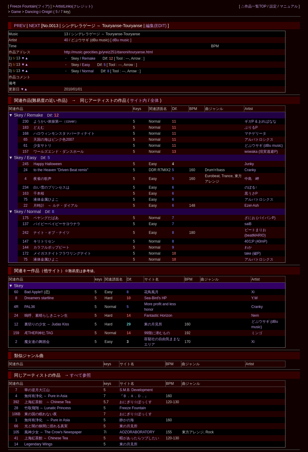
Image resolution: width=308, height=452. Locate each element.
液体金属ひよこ (46, 199)
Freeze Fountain (132, 408)
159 (16, 333)
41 (16, 438)
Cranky (250, 170)
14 (16, 444)
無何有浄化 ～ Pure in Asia (45, 396)
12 (16, 324)
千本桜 (38, 193)
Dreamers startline (39, 298)
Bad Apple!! (33, 292)
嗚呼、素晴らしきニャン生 (46, 315)
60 (16, 292)
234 (26, 187)
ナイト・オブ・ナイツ (51, 233)
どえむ (38, 127)
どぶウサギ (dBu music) (264, 145)
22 (25, 205)
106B (16, 414)
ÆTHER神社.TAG (38, 333)
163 (26, 193)
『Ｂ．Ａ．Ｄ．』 (133, 396)
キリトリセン (44, 241)
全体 (154, 100)
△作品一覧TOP (253, 6)
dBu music (121, 40)
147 (26, 241)
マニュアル (289, 6)
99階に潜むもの (157, 333)
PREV (20, 25)
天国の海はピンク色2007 (53, 139)
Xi (253, 292)
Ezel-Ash (252, 205)
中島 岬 (252, 179)
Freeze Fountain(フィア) (30, 6)
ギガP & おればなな (260, 121)
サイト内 (138, 100)
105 (16, 432)
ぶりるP (251, 127)
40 (66, 40)
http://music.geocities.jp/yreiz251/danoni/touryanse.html (108, 52)
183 (26, 127)
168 (26, 133)
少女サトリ (42, 145)
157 (26, 151)
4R (16, 307)
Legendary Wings (38, 444)
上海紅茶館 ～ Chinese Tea (47, 402)
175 (26, 218)
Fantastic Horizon (158, 315)
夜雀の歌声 (42, 179)
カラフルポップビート (51, 247)
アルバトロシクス (259, 139)
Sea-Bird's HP (155, 298)
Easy (86, 65)
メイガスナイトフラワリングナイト (62, 253)
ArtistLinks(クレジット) (73, 6)
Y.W (254, 298)
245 (26, 164)
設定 (273, 6)
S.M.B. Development (135, 390)
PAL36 (29, 307)
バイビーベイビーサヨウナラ (56, 224)
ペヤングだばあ (46, 218)
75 (25, 199)
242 (26, 233)
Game (16, 12)
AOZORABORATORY (137, 432)
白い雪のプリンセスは (51, 187)
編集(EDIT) (156, 25)
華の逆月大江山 (37, 390)
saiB (248, 224)
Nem (255, 315)
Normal (88, 71)
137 (26, 224)
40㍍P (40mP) (256, 241)
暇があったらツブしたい (139, 438)
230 (26, 121)
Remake (88, 58)
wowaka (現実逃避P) (261, 151)
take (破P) (253, 253)
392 (16, 402)
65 (25, 139)
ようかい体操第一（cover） (55, 121)
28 (16, 408)
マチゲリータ (255, 133)
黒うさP (251, 193)
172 (26, 253)
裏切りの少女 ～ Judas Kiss (46, 324)
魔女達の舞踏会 (37, 342)
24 (25, 170)
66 (16, 426)
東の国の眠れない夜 (40, 414)
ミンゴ (256, 333)
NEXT (34, 25)
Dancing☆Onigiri (39, 12)
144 (26, 247)
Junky (249, 164)
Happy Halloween (47, 164)
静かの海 (126, 420)
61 (25, 145)
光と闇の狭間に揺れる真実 (46, 426)
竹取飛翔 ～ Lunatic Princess (47, 408)
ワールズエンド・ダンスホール (58, 151)
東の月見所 (153, 324)
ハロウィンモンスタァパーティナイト (64, 133)
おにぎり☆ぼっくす (135, 402)
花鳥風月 (151, 292)
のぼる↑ (251, 187)
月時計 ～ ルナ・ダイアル (55, 205)
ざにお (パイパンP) (260, 218)
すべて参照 (80, 375)
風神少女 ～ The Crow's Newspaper (53, 432)
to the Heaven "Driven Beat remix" (60, 170)
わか (248, 247)
